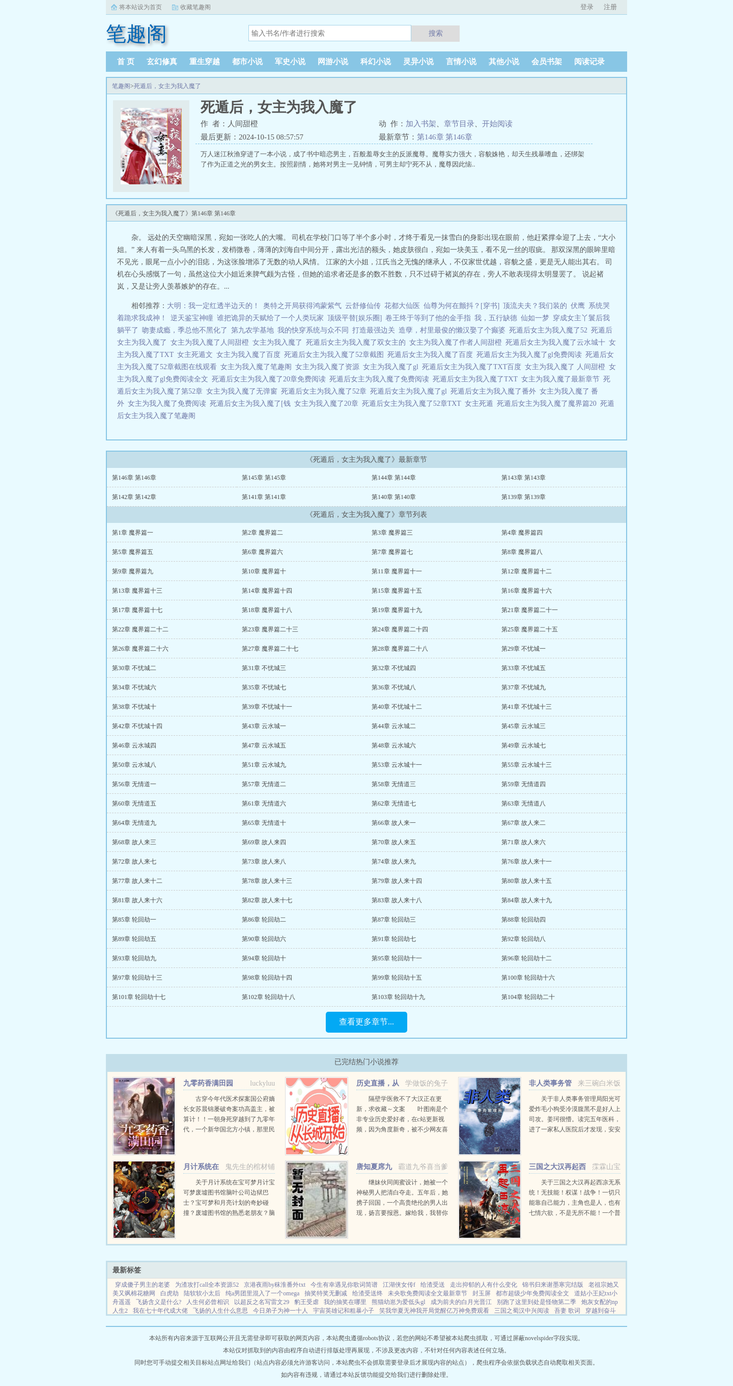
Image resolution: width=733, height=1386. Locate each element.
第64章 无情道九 (134, 822)
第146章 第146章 (444, 137)
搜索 (436, 33)
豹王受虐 (306, 1302)
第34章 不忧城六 (134, 687)
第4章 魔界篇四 (522, 532)
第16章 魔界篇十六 (526, 590)
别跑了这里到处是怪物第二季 (536, 1302)
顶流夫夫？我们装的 (535, 306)
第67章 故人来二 (523, 822)
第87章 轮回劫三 (394, 919)
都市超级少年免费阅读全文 (532, 1293)
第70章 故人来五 (394, 842)
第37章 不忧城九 (523, 687)
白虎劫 (169, 1293)
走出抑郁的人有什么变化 (483, 1284)
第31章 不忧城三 (264, 668)
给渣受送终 (367, 1293)
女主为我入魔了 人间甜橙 (567, 367)
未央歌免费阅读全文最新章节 (427, 1293)
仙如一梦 (535, 318)
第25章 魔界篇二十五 (529, 629)
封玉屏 (481, 1293)
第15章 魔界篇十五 (397, 590)
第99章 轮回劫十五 (397, 977)
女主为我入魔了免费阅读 (169, 403)
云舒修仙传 (363, 306)
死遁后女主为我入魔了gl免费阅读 (530, 354)
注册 (610, 7)
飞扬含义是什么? (158, 1302)
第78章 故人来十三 (267, 880)
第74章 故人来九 (394, 861)
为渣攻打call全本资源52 (207, 1284)
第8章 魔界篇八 (522, 552)
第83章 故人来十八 (397, 900)
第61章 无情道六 (264, 803)
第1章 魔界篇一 (132, 532)
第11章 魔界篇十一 (397, 571)
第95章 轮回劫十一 (397, 958)
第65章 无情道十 (264, 822)
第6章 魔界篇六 (262, 552)
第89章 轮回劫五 (134, 939)
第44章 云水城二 (394, 726)
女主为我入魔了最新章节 (562, 379)
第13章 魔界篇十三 (137, 590)
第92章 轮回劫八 (523, 939)
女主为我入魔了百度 (250, 354)
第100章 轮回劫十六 (528, 977)
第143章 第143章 (523, 477)
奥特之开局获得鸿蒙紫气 (302, 306)
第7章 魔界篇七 (392, 552)
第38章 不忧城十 (134, 706)
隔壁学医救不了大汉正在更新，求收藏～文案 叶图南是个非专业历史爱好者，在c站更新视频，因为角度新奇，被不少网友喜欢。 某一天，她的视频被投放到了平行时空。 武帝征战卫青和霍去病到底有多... (402, 1129)
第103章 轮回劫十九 (398, 997)
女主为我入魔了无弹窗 (243, 391)
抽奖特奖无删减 (325, 1293)
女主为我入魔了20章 (328, 403)
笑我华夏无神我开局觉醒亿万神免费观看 (434, 1310)
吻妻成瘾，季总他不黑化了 (185, 330)
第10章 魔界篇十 (264, 571)
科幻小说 (375, 62)
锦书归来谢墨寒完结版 (552, 1284)
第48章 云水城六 (394, 745)
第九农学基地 (252, 330)
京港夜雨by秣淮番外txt (274, 1284)
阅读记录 (589, 62)
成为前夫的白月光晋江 (461, 1302)
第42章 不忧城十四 (137, 726)
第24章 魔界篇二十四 (400, 629)
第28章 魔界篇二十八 (400, 648)
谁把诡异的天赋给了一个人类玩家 (270, 318)
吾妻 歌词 (567, 1310)
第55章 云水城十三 (526, 764)
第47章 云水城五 (264, 745)
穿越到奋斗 (600, 1310)
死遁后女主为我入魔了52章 (325, 391)
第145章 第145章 (264, 477)
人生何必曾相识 (207, 1302)
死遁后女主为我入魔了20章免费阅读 (270, 379)
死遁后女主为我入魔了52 (550, 330)
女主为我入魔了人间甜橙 (211, 342)
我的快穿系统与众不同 (313, 330)
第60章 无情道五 (134, 803)
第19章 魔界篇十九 (397, 610)
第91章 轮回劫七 (394, 939)
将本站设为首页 (140, 7)
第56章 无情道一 (134, 784)
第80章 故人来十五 (526, 880)
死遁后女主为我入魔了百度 (431, 354)
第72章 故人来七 (134, 861)
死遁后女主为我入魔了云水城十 (557, 342)
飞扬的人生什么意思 (220, 1310)
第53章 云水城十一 (397, 764)
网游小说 (333, 62)
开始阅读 (497, 124)
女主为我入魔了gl (392, 367)
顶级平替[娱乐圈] (354, 318)
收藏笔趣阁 (195, 7)
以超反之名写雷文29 (261, 1302)
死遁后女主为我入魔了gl (410, 391)
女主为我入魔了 (279, 342)
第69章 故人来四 (264, 842)
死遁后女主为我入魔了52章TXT (413, 403)
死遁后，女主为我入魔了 (167, 86)
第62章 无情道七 (394, 803)
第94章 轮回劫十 (264, 958)
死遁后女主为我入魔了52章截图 (335, 354)
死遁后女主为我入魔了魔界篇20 (548, 403)
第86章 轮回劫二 (264, 919)
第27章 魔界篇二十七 (270, 648)
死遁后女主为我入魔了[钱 (252, 403)
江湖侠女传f (399, 1284)
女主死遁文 (196, 354)
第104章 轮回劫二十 (528, 997)
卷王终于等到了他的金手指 (428, 318)
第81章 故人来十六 (137, 900)
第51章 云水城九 (264, 764)
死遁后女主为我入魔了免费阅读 (381, 379)
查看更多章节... (366, 1021)
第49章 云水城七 (523, 745)
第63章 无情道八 (523, 803)
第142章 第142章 (134, 497)
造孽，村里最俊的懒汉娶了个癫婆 (452, 330)
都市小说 (247, 62)
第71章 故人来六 (523, 842)
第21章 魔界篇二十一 (529, 610)
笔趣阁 (121, 86)
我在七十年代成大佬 (160, 1310)
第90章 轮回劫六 (264, 939)
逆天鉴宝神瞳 (192, 318)
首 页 (125, 62)
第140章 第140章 (394, 497)
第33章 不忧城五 (523, 668)
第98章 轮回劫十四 (267, 977)
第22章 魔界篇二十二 (140, 629)
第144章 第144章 (394, 477)
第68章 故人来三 (134, 842)
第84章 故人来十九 (526, 900)
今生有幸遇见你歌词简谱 (344, 1284)
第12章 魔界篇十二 (526, 571)
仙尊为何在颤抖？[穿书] (461, 306)
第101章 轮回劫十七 (138, 997)
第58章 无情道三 (394, 784)
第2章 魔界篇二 (262, 532)
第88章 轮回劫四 (523, 919)
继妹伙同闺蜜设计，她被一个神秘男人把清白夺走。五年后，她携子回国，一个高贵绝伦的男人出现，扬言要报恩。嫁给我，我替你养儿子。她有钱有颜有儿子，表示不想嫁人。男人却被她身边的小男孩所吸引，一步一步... (402, 1213)
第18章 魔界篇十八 (267, 610)
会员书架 (546, 62)
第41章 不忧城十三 (526, 706)
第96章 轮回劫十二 (526, 958)
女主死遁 (481, 403)
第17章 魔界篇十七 (137, 610)
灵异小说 (418, 62)
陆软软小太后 (202, 1293)
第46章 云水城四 (134, 745)
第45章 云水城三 (523, 726)
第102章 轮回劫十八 (268, 997)
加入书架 (421, 124)
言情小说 (461, 62)
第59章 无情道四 (523, 784)
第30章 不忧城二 (134, 668)
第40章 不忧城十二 (397, 706)
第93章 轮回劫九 (134, 958)
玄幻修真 (162, 62)
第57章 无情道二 (264, 784)
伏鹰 (578, 306)
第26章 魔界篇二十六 (140, 648)
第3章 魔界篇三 (392, 532)
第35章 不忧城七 (264, 687)
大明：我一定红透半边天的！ (213, 306)
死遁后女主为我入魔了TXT (477, 379)
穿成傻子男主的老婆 (142, 1284)
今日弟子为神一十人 (280, 1310)
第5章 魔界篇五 (132, 552)
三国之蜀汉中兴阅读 (521, 1310)
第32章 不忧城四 (394, 668)
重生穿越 (204, 62)
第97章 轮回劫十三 (137, 977)
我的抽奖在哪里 (345, 1302)
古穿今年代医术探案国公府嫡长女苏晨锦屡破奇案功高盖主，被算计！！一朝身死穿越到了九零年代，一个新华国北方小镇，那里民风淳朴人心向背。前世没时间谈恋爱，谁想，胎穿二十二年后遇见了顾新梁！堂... (229, 1129)
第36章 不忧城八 (394, 687)
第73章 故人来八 (264, 861)
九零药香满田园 (208, 1083)
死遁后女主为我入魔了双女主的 (357, 342)
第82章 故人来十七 (267, 900)
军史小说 (290, 62)
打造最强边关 (373, 330)
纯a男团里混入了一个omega (262, 1293)
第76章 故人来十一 (526, 861)
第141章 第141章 (264, 497)
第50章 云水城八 (134, 764)
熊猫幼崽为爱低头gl (398, 1302)
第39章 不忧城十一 (267, 706)
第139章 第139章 (523, 497)
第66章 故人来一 (394, 822)
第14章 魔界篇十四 (267, 590)
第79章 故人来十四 (397, 880)
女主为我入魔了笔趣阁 (257, 367)
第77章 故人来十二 (137, 880)
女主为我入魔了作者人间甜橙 (457, 342)
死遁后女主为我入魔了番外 (495, 391)
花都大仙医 (402, 306)
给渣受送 (432, 1284)
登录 (587, 7)
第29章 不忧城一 (523, 648)
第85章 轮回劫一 (134, 919)
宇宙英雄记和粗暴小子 (343, 1310)
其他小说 (504, 62)
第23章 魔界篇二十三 (270, 629)
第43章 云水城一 (264, 726)
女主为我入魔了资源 (329, 367)
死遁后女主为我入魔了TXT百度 (473, 367)
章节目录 (459, 124)
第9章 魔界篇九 (132, 571)
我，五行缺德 (495, 318)
